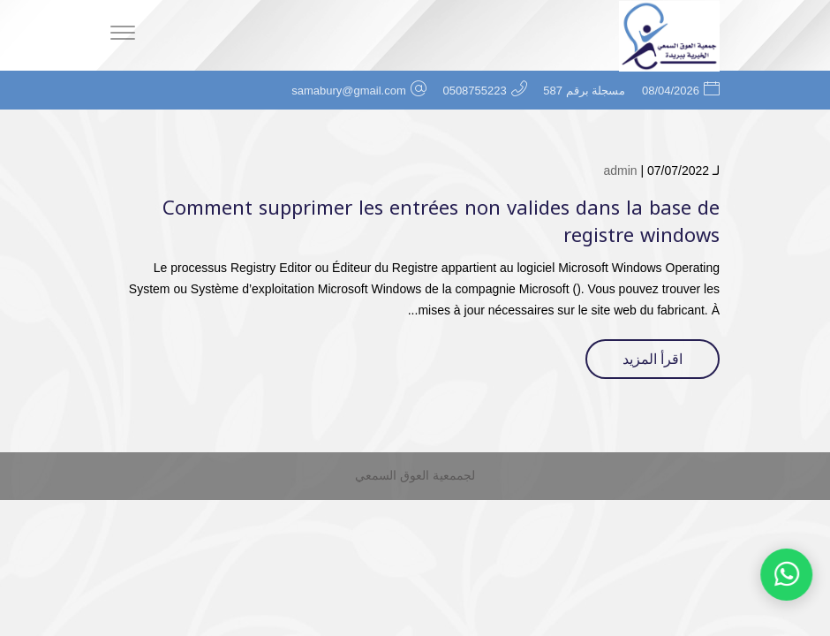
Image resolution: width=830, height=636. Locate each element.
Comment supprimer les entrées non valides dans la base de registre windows (441, 222)
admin (620, 170)
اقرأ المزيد (652, 359)
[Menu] (122, 35)
